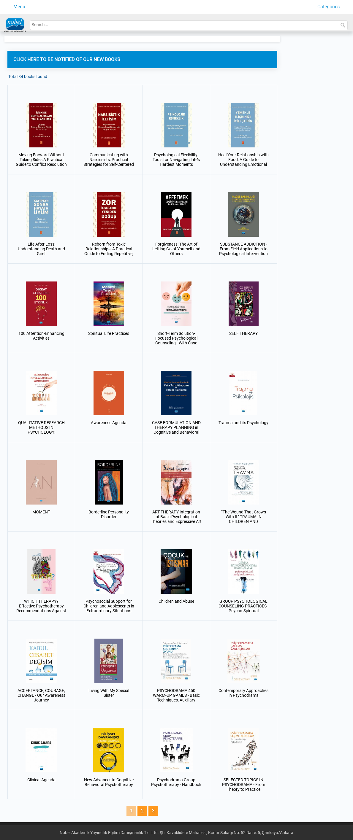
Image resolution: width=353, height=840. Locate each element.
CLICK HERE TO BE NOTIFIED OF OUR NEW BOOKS (66, 59)
